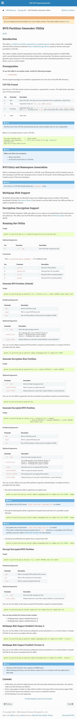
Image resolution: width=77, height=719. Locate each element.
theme (23, 715)
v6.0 (67, 21)
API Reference (11, 10)
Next (70, 704)
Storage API (22, 10)
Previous (8, 704)
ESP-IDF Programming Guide (39, 3)
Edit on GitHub (68, 10)
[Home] (3, 10)
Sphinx (12, 715)
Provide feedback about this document (38, 699)
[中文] (5, 34)
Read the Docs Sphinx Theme (42, 715)
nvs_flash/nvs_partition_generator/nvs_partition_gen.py (29, 44)
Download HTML (68, 715)
